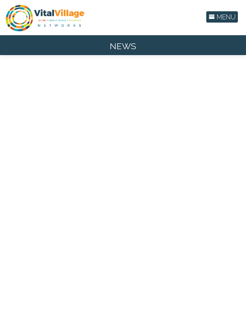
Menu (222, 17)
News (123, 46)
